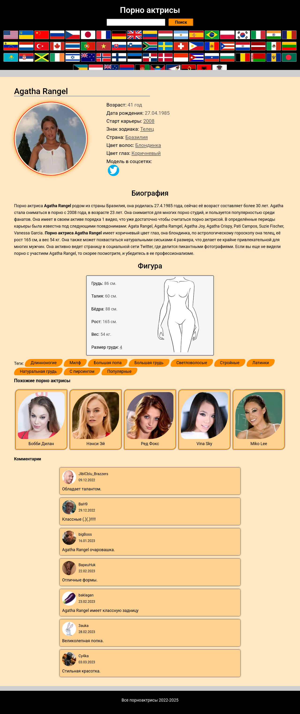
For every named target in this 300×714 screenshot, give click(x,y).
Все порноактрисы (140, 700)
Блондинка (148, 145)
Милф (75, 362)
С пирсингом (82, 371)
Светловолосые (191, 362)
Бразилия (136, 137)
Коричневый (146, 153)
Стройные (230, 362)
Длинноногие (44, 362)
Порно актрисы (150, 10)
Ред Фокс (150, 443)
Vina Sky (204, 443)
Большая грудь (149, 362)
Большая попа (107, 362)
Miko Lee (258, 443)
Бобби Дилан (41, 443)
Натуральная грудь (38, 371)
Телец (147, 129)
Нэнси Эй (95, 443)
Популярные (119, 371)
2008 (148, 121)
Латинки (260, 362)
